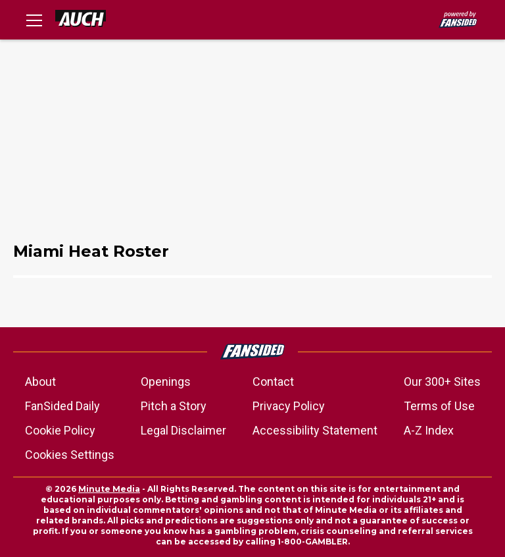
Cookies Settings (69, 455)
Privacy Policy (288, 406)
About (40, 381)
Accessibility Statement (314, 430)
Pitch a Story (173, 406)
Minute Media (109, 489)
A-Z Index (429, 430)
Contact (273, 381)
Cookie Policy (60, 430)
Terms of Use (439, 406)
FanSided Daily (62, 406)
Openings (166, 381)
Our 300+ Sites (442, 381)
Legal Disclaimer (183, 430)
